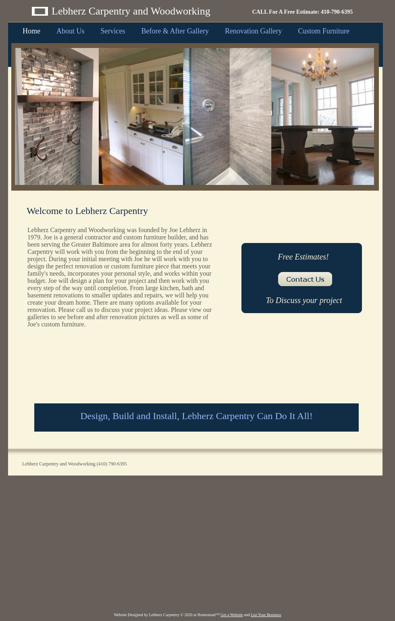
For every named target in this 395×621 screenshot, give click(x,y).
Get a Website (231, 615)
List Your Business (266, 615)
